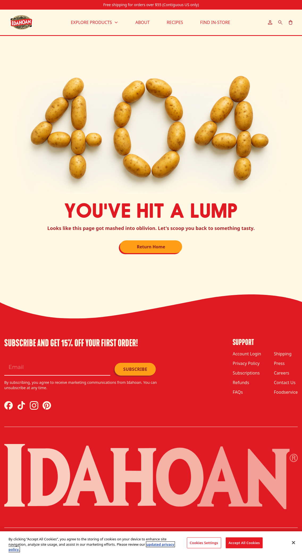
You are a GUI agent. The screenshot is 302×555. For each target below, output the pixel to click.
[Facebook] (8, 405)
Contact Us (284, 382)
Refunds (241, 382)
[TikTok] (21, 405)
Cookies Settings (204, 542)
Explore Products (94, 22)
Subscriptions (246, 373)
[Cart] (290, 22)
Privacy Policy (246, 363)
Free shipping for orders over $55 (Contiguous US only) (151, 4)
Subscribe (135, 369)
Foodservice (286, 392)
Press (279, 363)
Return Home (151, 247)
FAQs (238, 392)
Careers (281, 373)
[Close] (293, 542)
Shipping (282, 354)
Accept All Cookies (244, 542)
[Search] (280, 22)
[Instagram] (34, 405)
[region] (151, 543)
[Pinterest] (47, 405)
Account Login (247, 354)
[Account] (270, 22)
